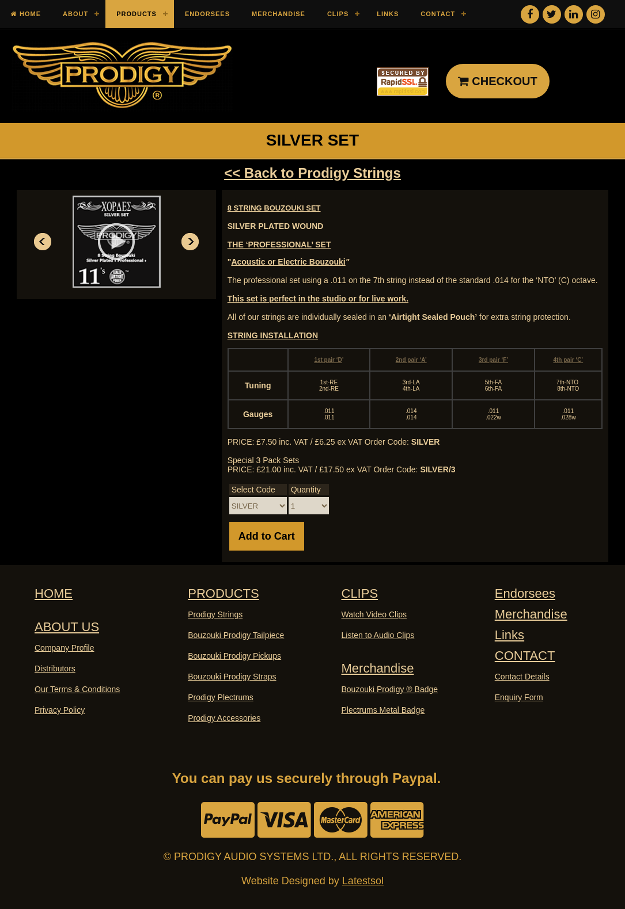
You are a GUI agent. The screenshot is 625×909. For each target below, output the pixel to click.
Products (136, 13)
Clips (338, 13)
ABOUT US (67, 627)
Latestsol (363, 881)
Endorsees (207, 13)
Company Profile (64, 647)
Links (388, 13)
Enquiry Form (519, 697)
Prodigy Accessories (224, 718)
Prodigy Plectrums (220, 697)
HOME (54, 593)
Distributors (55, 668)
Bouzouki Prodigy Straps (232, 676)
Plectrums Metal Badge (383, 710)
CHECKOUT (497, 81)
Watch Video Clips (374, 614)
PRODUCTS (223, 593)
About (75, 13)
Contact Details (522, 676)
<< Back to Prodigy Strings (312, 173)
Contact (438, 13)
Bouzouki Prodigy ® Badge (390, 689)
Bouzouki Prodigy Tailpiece (236, 635)
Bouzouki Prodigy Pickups (234, 655)
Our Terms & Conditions (77, 689)
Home (26, 13)
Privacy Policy (60, 710)
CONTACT (525, 655)
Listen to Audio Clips (378, 635)
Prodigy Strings (215, 614)
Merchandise (278, 13)
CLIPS (360, 593)
